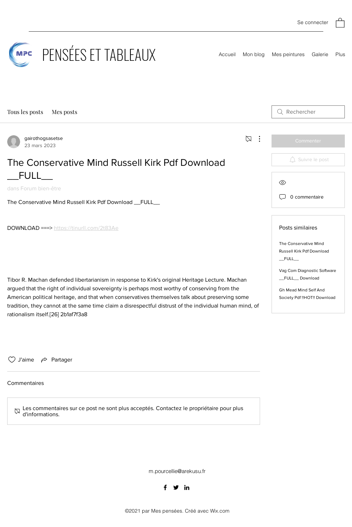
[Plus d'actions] (255, 139)
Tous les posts (25, 111)
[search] (308, 111)
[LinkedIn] (186, 487)
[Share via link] (56, 359)
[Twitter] (176, 487)
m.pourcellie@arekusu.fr (177, 471)
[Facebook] (165, 487)
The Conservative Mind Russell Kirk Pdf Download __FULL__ (304, 251)
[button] (340, 22)
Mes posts (64, 111)
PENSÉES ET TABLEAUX (99, 54)
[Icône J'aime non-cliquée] (12, 359)
